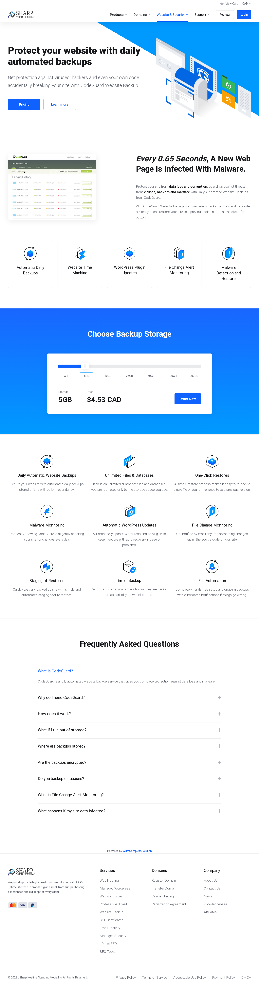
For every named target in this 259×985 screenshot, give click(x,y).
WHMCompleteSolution (137, 851)
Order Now (187, 399)
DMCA (246, 977)
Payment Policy (223, 977)
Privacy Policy (126, 977)
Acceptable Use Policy (189, 977)
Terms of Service (154, 977)
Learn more (59, 104)
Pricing (24, 104)
